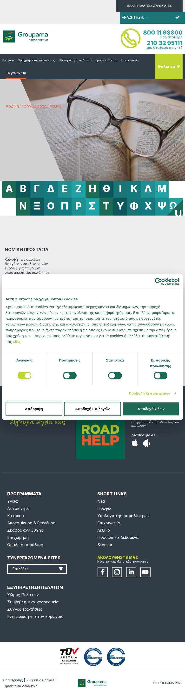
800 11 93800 (163, 32)
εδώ (16, 342)
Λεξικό (55, 106)
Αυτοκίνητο (18, 508)
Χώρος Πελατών (23, 594)
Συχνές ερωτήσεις (24, 609)
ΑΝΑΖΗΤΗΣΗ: (133, 17)
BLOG (131, 5)
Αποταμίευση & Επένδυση (31, 522)
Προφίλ (104, 508)
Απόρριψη (34, 409)
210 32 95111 (165, 42)
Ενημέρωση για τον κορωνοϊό (35, 616)
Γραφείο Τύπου (106, 60)
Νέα (101, 501)
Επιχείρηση (18, 537)
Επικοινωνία (129, 60)
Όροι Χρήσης (13, 680)
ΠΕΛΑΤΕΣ (144, 5)
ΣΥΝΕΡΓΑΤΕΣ (162, 5)
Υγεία (12, 501)
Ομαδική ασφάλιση (25, 544)
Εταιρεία (8, 60)
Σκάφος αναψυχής (25, 530)
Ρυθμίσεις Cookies (40, 680)
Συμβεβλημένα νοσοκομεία (33, 602)
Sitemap (104, 544)
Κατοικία (15, 515)
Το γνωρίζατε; (16, 73)
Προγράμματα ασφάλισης (36, 60)
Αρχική (12, 106)
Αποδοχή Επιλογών (92, 409)
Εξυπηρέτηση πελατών (75, 60)
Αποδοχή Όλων (151, 409)
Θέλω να (166, 66)
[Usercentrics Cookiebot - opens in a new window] (158, 281)
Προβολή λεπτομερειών (149, 393)
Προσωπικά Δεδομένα (118, 537)
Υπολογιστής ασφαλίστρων (123, 515)
